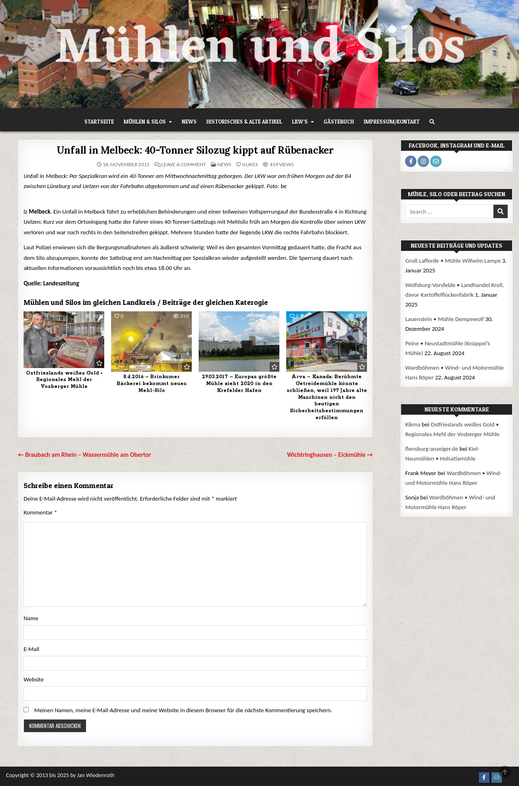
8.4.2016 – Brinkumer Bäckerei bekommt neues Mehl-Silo (152, 384)
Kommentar (40, 512)
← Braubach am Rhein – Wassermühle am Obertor (84, 454)
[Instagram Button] (496, 777)
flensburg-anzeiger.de (431, 448)
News (189, 121)
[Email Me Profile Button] (436, 161)
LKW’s (300, 121)
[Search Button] (432, 121)
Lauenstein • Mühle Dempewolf (444, 319)
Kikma (412, 424)
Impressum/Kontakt (392, 121)
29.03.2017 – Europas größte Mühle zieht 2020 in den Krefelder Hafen (239, 384)
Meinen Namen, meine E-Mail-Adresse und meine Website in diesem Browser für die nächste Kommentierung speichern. (183, 710)
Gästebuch (339, 121)
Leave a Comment (183, 164)
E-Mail (31, 649)
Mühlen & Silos (145, 121)
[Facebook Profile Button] (410, 161)
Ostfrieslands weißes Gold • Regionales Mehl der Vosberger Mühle (64, 380)
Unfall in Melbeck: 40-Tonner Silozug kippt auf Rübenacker (195, 150)
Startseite (99, 121)
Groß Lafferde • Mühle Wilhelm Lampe (453, 260)
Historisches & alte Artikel (244, 121)
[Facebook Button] (484, 777)
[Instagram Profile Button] (423, 161)
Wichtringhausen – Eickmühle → (330, 454)
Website (34, 679)
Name (31, 618)
